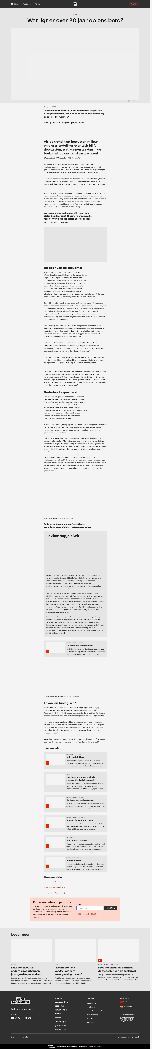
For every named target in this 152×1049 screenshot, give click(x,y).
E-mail (78, 904)
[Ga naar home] (75, 4)
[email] (89, 908)
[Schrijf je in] (110, 908)
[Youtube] (12, 1018)
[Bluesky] (19, 1018)
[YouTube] (134, 4)
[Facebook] (29, 1018)
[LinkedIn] (26, 1018)
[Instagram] (16, 1018)
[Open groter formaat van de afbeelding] (75, 130)
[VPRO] (127, 1019)
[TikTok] (22, 1018)
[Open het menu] (15, 4)
